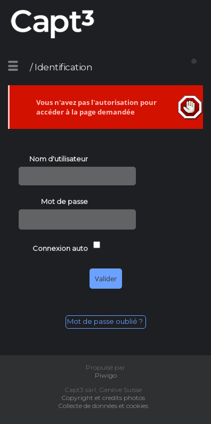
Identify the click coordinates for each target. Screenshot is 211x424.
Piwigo (106, 375)
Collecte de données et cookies (105, 406)
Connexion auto (60, 248)
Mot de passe (64, 201)
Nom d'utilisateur (58, 158)
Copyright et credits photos (105, 398)
